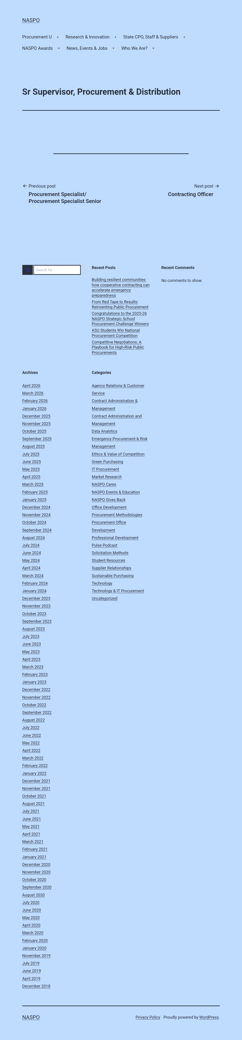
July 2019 (31, 963)
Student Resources (108, 560)
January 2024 (34, 590)
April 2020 (31, 925)
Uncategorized (104, 598)
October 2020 (34, 879)
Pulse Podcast (104, 545)
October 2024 (34, 522)
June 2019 (31, 970)
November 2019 (36, 955)
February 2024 (35, 583)
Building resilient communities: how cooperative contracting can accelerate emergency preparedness (121, 287)
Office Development (109, 507)
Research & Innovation (87, 37)
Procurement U (37, 37)
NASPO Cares (104, 484)
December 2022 (36, 689)
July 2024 (31, 545)
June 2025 (31, 461)
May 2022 (31, 743)
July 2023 (31, 636)
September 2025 (37, 438)
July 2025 (31, 454)
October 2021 (34, 796)
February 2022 (35, 765)
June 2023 (31, 644)
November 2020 (36, 872)
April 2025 (31, 476)
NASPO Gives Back (108, 499)
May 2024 (31, 560)
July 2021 (31, 811)
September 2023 (37, 621)
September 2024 (37, 530)
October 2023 (34, 613)
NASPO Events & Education (116, 492)
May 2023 (31, 651)
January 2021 (34, 857)
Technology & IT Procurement (118, 590)
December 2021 (36, 781)
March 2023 (33, 667)
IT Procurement (105, 469)
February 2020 (35, 940)
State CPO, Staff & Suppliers (150, 37)
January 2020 (34, 948)
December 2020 (36, 864)
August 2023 (33, 628)
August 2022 (33, 720)
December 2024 (36, 507)
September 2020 (37, 887)
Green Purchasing (107, 461)
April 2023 (31, 659)
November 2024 (36, 514)
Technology (102, 583)
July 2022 (31, 727)
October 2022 (34, 705)
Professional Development (115, 537)
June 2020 (31, 910)
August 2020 (33, 895)
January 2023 (34, 682)
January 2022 (34, 773)
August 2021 (33, 803)
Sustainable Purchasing (112, 575)
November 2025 (36, 423)
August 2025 (33, 446)
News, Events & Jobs (87, 48)
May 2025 (31, 469)
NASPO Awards (37, 48)
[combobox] (51, 270)
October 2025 (34, 431)
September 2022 (37, 712)
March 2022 (33, 758)
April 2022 (31, 750)
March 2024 (33, 575)
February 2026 (35, 400)
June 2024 (31, 552)
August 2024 (33, 537)
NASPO (31, 20)
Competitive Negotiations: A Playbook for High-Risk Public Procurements (118, 347)
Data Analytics (104, 431)
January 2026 (34, 408)
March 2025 (33, 484)
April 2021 (31, 834)
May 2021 (31, 826)
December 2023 (36, 598)
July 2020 (31, 902)
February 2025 (35, 492)
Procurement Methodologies (117, 514)
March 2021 (33, 841)
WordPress (209, 1017)
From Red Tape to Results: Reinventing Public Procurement (120, 304)
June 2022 (31, 735)
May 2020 (31, 917)
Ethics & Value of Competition (118, 454)
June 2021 (31, 819)
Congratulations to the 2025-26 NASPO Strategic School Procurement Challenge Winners (120, 318)
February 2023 (35, 674)
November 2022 (36, 697)
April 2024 (31, 568)
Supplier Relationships (111, 568)
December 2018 (36, 986)
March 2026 (33, 393)
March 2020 (33, 932)
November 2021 (36, 788)
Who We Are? (134, 48)
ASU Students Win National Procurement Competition (116, 333)
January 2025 (34, 499)
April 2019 (31, 978)
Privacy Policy (147, 1017)
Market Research (107, 476)
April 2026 (31, 385)
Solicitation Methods (110, 552)
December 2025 (36, 416)
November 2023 (36, 606)
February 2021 (35, 849)
